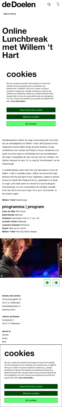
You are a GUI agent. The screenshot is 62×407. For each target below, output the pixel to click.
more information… (19, 101)
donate (5, 334)
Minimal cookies (31, 117)
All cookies (31, 124)
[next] (56, 282)
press (4, 338)
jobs (4, 341)
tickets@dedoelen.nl (11, 306)
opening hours (8, 309)
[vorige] (47, 282)
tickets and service (11, 295)
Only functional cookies (31, 110)
